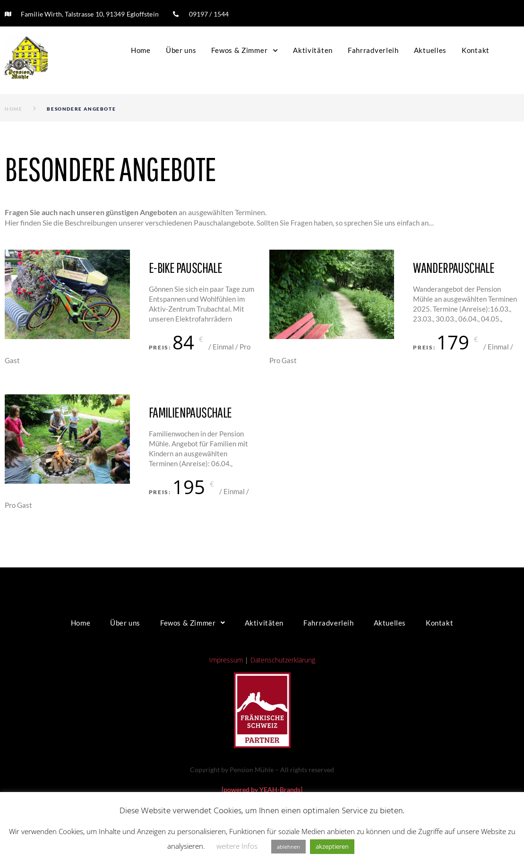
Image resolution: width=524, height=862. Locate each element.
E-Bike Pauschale (185, 267)
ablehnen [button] (288, 846)
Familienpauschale (190, 412)
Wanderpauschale (453, 267)
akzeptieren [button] (332, 846)
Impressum (226, 659)
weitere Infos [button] (237, 846)
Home (13, 109)
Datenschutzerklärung (282, 659)
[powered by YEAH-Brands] (262, 789)
